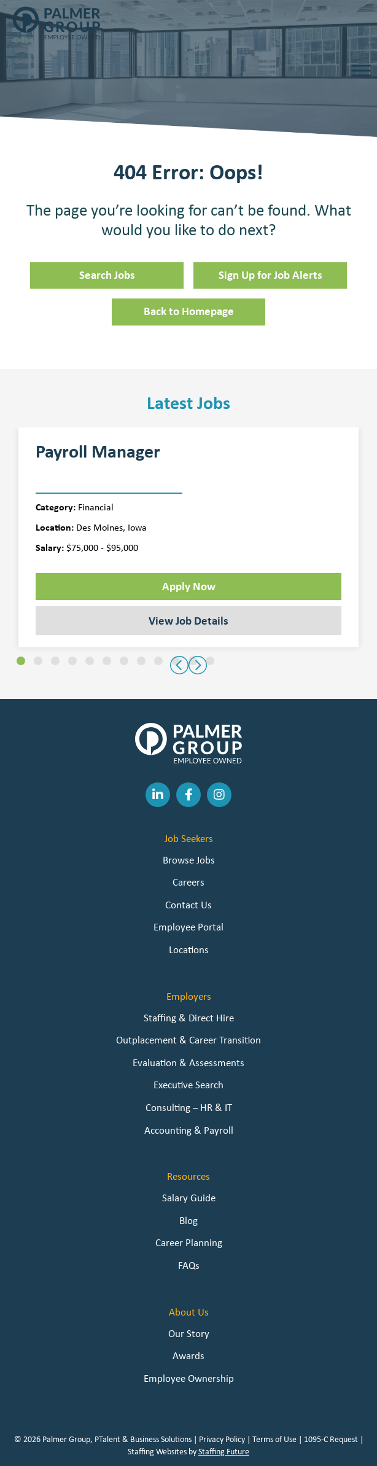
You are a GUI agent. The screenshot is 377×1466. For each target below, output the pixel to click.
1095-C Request (331, 1439)
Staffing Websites (157, 1451)
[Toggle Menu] (361, 70)
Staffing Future (223, 1451)
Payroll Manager (98, 451)
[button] (20, 660)
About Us (189, 1312)
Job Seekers (189, 838)
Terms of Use (274, 1439)
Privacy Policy (222, 1439)
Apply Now (189, 586)
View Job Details (188, 620)
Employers (188, 996)
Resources (188, 1176)
